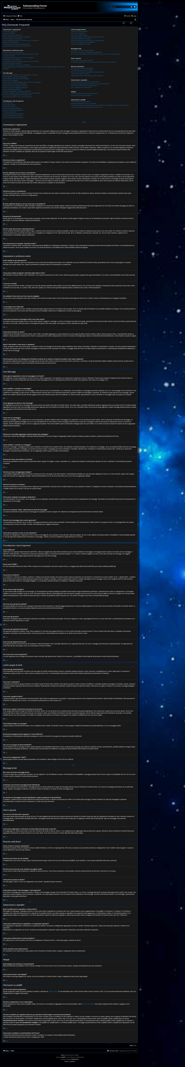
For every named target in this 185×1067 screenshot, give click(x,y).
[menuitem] (20, 16)
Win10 (62, 1055)
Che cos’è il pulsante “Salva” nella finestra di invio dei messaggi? (21, 93)
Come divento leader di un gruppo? (81, 38)
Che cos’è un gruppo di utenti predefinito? (83, 42)
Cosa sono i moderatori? (78, 33)
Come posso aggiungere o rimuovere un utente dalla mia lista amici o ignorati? (93, 62)
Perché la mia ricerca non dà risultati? (82, 70)
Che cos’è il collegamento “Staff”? (80, 44)
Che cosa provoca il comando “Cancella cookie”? (17, 46)
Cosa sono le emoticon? (10, 106)
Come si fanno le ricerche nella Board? (82, 68)
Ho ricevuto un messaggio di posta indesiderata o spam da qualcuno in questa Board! (95, 54)
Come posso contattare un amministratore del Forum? (86, 107)
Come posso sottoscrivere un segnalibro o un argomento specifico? (90, 83)
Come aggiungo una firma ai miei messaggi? (16, 78)
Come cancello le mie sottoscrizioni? (81, 87)
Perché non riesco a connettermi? (12, 38)
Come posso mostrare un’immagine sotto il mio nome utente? (20, 61)
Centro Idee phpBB (88, 1004)
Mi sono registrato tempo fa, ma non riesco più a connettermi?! (21, 40)
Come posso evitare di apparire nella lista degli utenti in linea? (21, 54)
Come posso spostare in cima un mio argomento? (17, 96)
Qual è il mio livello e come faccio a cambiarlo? (16, 65)
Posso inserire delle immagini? (12, 108)
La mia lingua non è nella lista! (12, 59)
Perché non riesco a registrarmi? (12, 35)
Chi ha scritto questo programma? (81, 101)
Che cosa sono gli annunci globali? (13, 110)
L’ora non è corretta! (9, 55)
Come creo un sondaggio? (10, 80)
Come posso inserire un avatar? (12, 63)
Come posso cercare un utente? (80, 73)
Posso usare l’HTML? (9, 104)
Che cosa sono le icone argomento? (13, 117)
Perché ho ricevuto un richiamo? (12, 89)
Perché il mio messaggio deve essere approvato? (17, 94)
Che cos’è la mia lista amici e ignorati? (82, 60)
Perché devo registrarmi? (10, 31)
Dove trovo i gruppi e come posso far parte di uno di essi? (87, 37)
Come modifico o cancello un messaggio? (15, 76)
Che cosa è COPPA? (9, 33)
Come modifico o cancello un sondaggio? (15, 84)
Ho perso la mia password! (10, 42)
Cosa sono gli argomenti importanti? (13, 114)
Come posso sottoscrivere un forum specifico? (84, 85)
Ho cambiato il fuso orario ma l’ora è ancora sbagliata (18, 57)
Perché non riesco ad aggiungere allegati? (15, 87)
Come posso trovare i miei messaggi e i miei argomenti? (87, 75)
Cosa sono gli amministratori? (79, 31)
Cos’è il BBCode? (8, 103)
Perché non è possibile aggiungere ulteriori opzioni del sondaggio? (22, 82)
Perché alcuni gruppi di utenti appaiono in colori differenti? (87, 40)
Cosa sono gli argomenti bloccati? (13, 115)
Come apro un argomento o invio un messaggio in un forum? (20, 75)
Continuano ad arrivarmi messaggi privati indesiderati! (86, 52)
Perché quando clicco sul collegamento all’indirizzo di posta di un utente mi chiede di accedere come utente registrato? (34, 67)
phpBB (63, 1057)
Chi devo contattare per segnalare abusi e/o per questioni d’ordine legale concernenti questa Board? (100, 105)
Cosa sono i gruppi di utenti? (79, 35)
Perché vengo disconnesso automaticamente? (16, 44)
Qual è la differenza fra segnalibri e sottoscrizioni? (85, 81)
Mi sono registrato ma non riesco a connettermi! (16, 37)
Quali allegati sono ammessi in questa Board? (84, 93)
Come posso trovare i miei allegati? (81, 95)
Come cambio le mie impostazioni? (13, 52)
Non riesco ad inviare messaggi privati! (82, 50)
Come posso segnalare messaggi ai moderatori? (17, 91)
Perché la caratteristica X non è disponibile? (83, 103)
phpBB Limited (53, 991)
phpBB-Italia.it (75, 1059)
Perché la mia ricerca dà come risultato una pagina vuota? (88, 72)
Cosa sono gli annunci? (10, 112)
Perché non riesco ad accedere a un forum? (15, 85)
